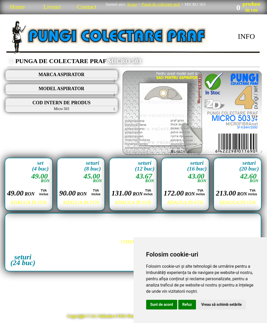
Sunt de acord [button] (161, 304)
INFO (246, 36)
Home (17, 6)
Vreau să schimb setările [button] (221, 304)
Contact (87, 6)
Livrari (52, 6)
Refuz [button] (187, 304)
